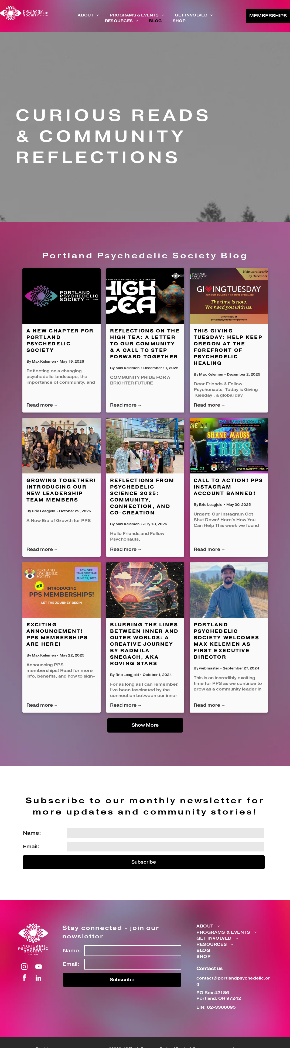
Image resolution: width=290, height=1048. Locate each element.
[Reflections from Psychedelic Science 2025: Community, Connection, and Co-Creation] (145, 445)
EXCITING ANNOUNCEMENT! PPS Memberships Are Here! (57, 634)
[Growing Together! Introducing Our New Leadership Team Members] (61, 445)
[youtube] (38, 967)
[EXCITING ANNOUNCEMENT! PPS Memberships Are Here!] (61, 590)
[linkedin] (38, 978)
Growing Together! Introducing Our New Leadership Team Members (61, 490)
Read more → (42, 405)
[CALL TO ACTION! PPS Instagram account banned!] (229, 445)
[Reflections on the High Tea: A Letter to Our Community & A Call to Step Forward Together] (145, 296)
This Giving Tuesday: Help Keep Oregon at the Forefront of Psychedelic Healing (228, 347)
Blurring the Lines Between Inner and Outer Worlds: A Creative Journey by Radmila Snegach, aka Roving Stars (144, 644)
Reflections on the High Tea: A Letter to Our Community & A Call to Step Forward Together (145, 344)
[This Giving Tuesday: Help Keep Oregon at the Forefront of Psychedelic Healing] (229, 296)
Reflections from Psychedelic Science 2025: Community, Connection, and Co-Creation (142, 497)
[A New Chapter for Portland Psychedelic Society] (61, 296)
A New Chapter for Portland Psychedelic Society (60, 340)
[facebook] (24, 978)
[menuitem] (88, 15)
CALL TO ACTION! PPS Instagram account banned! (228, 487)
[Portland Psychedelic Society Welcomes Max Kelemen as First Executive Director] (229, 590)
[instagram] (24, 967)
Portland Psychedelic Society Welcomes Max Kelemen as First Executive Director (227, 641)
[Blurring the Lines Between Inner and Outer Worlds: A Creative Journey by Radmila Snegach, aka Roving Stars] (145, 590)
